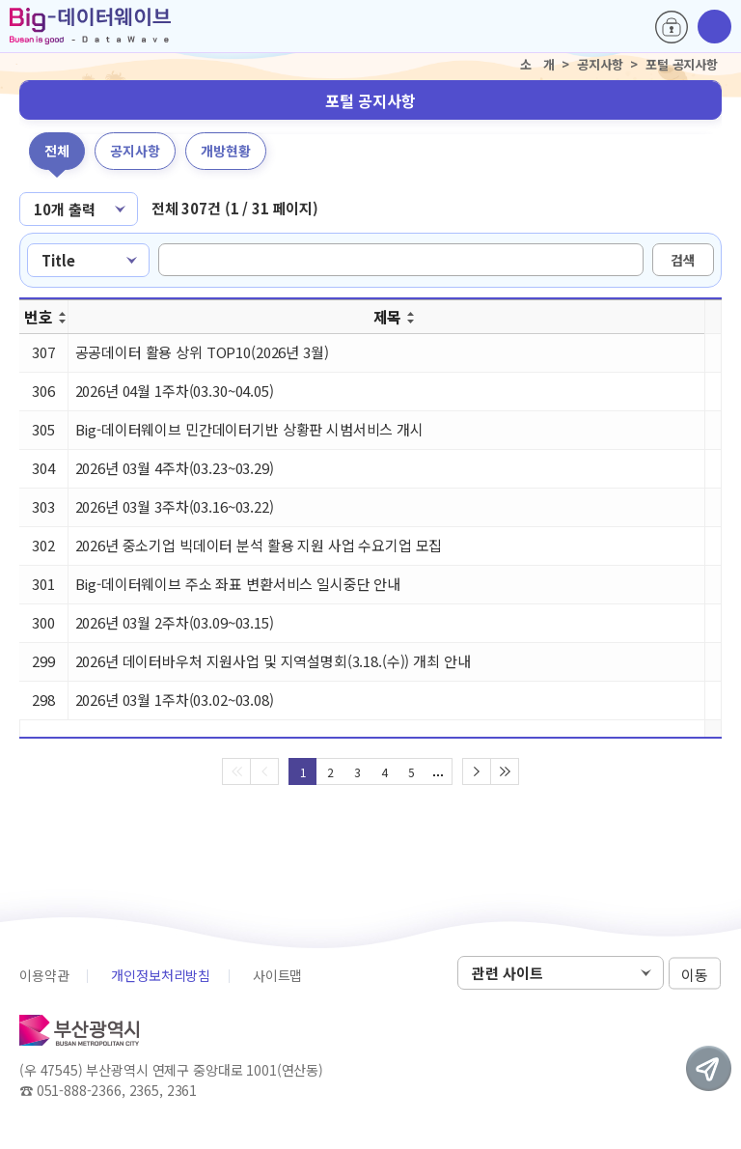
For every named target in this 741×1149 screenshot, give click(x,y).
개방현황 (226, 150)
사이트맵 (277, 975)
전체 (56, 150)
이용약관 (44, 975)
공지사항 (135, 150)
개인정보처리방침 (160, 975)
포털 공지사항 (370, 100)
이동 (694, 974)
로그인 (671, 27)
